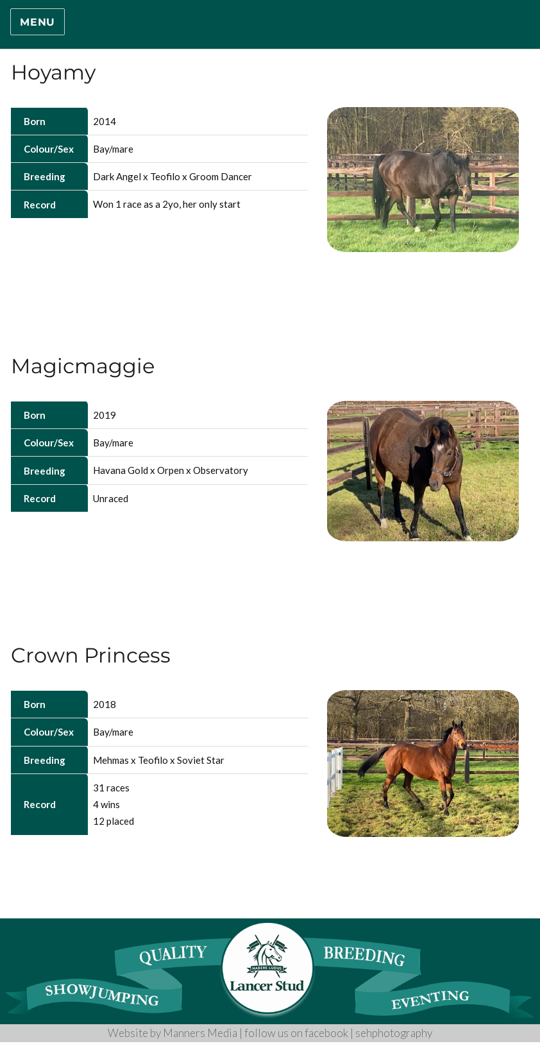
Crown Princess (91, 655)
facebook (326, 1033)
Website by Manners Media (172, 1033)
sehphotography (393, 1033)
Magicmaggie (83, 365)
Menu (37, 22)
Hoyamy (53, 72)
